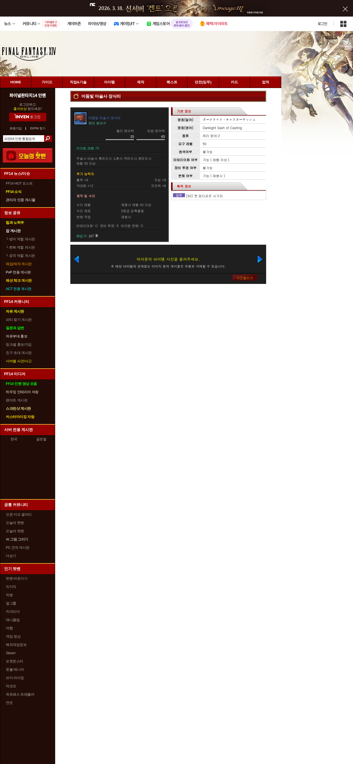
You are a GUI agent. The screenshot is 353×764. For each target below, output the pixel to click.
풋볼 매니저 (15, 669)
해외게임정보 (16, 644)
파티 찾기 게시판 (19, 319)
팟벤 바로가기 (16, 578)
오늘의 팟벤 (15, 531)
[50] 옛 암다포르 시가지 (204, 195)
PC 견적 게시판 (18, 547)
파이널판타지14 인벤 (27, 95)
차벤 (9, 595)
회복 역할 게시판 (20, 247)
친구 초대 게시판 (19, 353)
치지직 (11, 587)
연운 (9, 702)
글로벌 (41, 439)
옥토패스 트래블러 (20, 694)
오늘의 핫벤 (15, 523)
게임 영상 (13, 636)
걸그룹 (11, 603)
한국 (13, 439)
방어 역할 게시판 (20, 239)
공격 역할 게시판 (20, 255)
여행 (9, 628)
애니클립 (13, 620)
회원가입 (16, 128)
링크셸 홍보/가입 (19, 344)
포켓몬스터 (14, 661)
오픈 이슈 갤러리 (19, 514)
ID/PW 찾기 (38, 128)
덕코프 (11, 686)
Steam (10, 653)
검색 (48, 138)
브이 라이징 (15, 678)
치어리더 (13, 611)
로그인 (322, 24)
